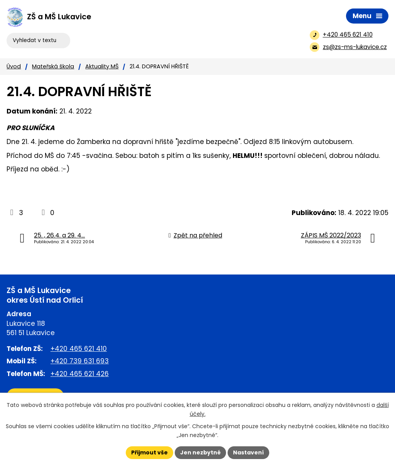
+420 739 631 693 (80, 361)
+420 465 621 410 (79, 348)
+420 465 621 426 (80, 373)
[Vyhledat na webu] (38, 40)
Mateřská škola (53, 66)
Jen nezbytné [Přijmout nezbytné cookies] (200, 452)
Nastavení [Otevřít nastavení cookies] (248, 452)
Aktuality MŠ (101, 66)
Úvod (14, 66)
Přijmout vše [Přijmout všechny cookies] (149, 452)
